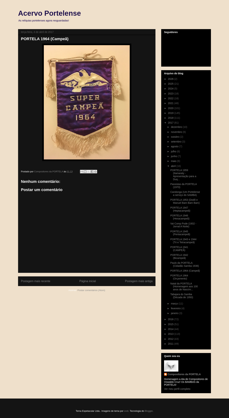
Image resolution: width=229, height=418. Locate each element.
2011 (171, 343)
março (175, 303)
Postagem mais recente (35, 281)
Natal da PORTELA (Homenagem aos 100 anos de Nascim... (184, 286)
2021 (171, 103)
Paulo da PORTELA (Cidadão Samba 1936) (184, 264)
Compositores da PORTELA (184, 374)
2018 (171, 117)
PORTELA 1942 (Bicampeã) (179, 256)
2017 (171, 122)
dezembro (177, 127)
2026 (171, 78)
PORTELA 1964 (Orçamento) (179, 277)
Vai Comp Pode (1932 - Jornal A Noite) (183, 225)
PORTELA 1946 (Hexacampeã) (179, 217)
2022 (171, 98)
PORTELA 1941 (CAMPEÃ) (179, 249)
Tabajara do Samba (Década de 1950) (181, 296)
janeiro (175, 313)
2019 (171, 113)
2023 (171, 93)
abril (173, 166)
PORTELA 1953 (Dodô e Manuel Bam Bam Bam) (185, 201)
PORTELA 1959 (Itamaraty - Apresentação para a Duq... (183, 175)
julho (174, 151)
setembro (176, 141)
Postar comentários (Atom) (91, 290)
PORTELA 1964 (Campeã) (185, 270)
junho (174, 156)
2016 (171, 319)
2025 (171, 83)
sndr (126, 411)
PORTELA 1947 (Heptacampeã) (180, 209)
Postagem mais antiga (139, 281)
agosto (175, 146)
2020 (171, 108)
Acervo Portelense (49, 13)
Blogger (149, 411)
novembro (177, 132)
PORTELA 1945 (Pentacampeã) (180, 233)
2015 (171, 324)
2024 (171, 88)
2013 (171, 333)
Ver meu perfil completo (177, 388)
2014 (171, 329)
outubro (175, 136)
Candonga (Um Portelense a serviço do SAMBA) (185, 193)
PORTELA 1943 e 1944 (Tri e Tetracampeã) (183, 241)
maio (174, 161)
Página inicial (87, 281)
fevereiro (176, 308)
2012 (171, 338)
